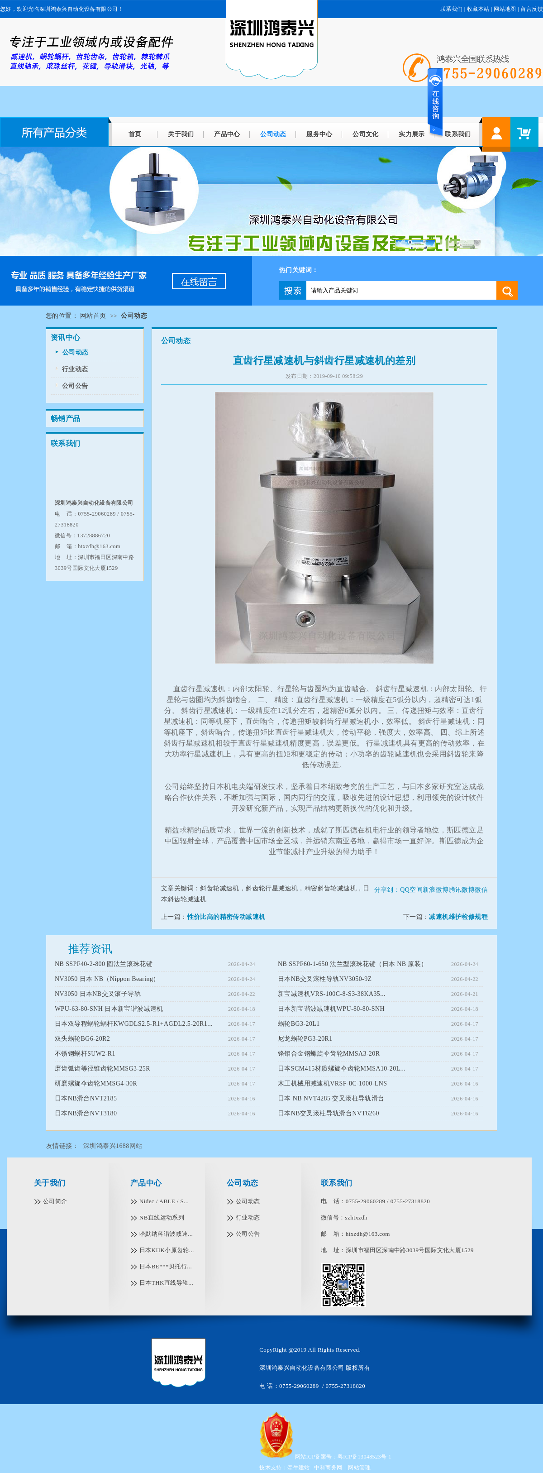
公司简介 (55, 1201)
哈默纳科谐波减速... (166, 1233)
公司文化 (365, 134)
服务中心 (319, 134)
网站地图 (505, 9)
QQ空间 (411, 889)
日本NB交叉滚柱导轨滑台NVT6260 (328, 1113)
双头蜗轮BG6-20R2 (82, 1038)
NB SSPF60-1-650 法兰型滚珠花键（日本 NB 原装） (353, 964)
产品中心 (227, 134)
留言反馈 (531, 9)
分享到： (387, 889)
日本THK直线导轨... (166, 1282)
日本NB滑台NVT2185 (86, 1098)
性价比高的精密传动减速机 (226, 916)
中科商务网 (328, 1467)
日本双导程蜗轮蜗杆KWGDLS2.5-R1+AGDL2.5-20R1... (134, 1023)
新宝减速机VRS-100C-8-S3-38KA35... (332, 993)
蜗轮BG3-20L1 (299, 1023)
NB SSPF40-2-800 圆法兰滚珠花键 (103, 964)
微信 (481, 889)
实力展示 (412, 134)
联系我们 (458, 134)
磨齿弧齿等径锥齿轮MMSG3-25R (102, 1068)
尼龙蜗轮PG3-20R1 (305, 1038)
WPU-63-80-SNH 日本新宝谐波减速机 (109, 1008)
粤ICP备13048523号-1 (364, 1457)
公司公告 (75, 386)
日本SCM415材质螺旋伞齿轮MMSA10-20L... (341, 1068)
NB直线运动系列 (161, 1217)
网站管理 (359, 1467)
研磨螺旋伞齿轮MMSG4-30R (96, 1083)
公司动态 (273, 134)
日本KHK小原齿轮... (166, 1250)
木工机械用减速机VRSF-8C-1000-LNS (332, 1083)
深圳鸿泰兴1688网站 (112, 1146)
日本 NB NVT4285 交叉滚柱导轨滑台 (331, 1098)
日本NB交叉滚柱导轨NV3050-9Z (325, 979)
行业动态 (75, 369)
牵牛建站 (298, 1467)
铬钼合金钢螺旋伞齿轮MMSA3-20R (329, 1053)
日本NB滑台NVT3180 (86, 1113)
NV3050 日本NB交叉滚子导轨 (98, 993)
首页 (135, 134)
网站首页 (93, 315)
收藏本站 (478, 9)
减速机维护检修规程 (458, 916)
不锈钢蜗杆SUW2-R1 (85, 1053)
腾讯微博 (462, 889)
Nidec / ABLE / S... (164, 1201)
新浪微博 (436, 889)
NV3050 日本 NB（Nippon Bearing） (107, 979)
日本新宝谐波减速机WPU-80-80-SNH (331, 1008)
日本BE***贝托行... (165, 1266)
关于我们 (181, 134)
